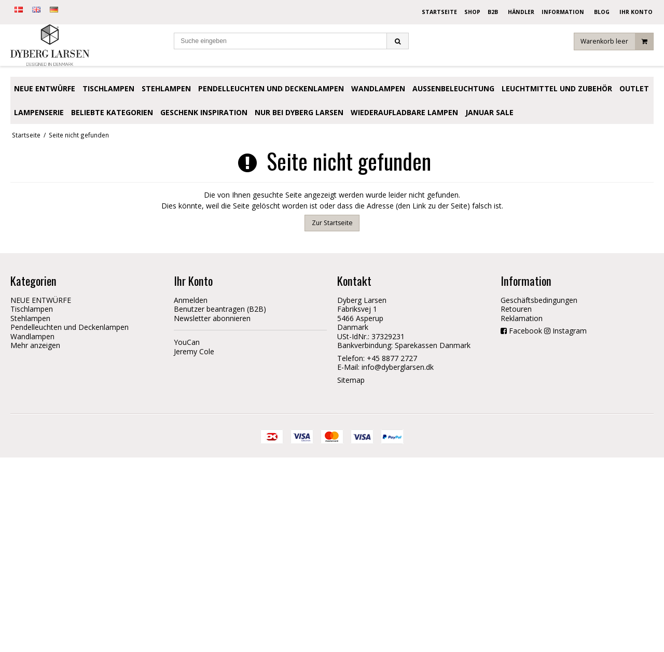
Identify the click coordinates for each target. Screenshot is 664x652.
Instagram (569, 331)
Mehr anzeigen (35, 345)
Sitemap (351, 380)
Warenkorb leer (616, 44)
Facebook (525, 331)
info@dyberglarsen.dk (398, 367)
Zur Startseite (332, 222)
